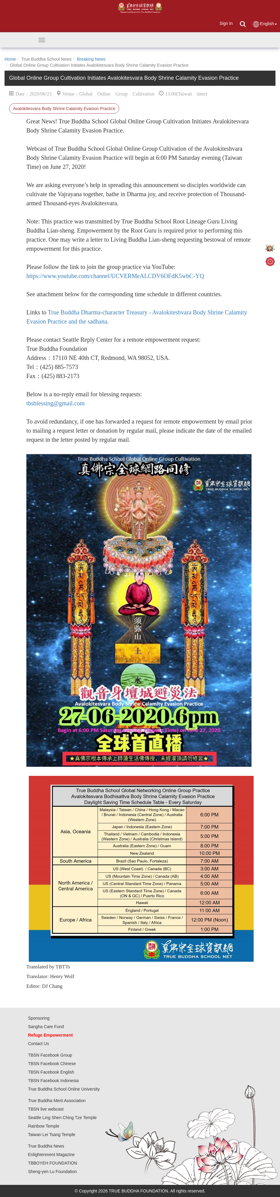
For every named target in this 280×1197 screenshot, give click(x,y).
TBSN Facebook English (51, 1072)
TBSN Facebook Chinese (52, 1063)
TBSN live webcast (45, 1109)
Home (10, 59)
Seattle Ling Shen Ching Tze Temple (62, 1117)
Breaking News (91, 59)
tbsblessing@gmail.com (55, 403)
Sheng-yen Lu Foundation (52, 1171)
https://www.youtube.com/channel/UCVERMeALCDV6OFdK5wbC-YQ (115, 276)
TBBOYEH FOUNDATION (52, 1163)
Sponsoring (38, 1018)
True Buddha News (46, 1146)
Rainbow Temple (43, 1126)
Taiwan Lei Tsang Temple (51, 1134)
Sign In (226, 23)
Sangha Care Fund (46, 1026)
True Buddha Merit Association (56, 1100)
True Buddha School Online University (64, 1089)
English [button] (264, 24)
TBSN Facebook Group (50, 1055)
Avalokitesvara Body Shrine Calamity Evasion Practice (64, 108)
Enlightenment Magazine (51, 1154)
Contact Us (38, 1043)
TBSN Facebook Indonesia (53, 1080)
